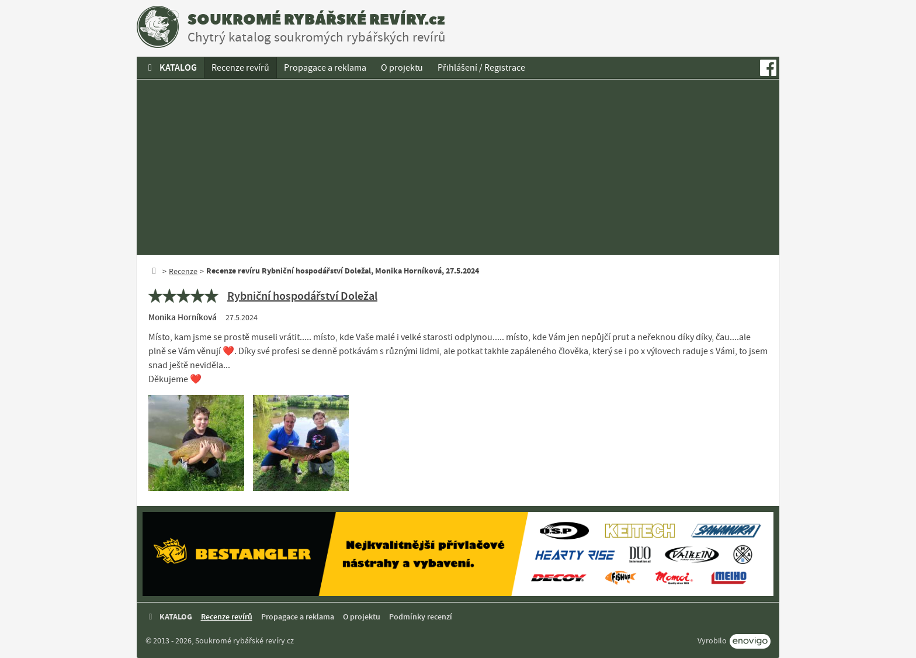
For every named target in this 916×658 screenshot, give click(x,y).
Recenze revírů (240, 68)
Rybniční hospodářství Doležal (302, 296)
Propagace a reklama (325, 68)
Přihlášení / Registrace (481, 68)
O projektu (402, 68)
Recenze (183, 271)
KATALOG (170, 67)
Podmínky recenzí (420, 616)
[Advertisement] (458, 167)
